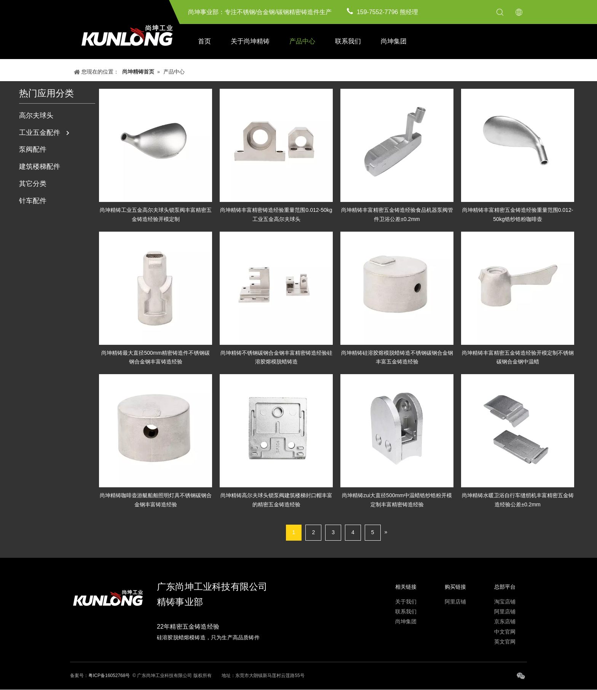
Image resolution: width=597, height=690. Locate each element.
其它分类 (32, 183)
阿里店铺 (455, 602)
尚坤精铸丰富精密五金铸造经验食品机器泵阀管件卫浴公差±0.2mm (397, 214)
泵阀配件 (32, 149)
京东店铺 (505, 621)
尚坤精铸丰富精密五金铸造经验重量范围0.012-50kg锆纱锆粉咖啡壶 (517, 214)
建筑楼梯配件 (39, 166)
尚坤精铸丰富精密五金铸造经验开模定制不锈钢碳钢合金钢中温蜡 (518, 357)
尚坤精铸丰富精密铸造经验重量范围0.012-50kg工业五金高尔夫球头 (276, 214)
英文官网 (505, 642)
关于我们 (406, 602)
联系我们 (348, 41)
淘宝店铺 (505, 602)
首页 (204, 41)
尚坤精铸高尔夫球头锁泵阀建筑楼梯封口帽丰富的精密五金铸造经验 (276, 499)
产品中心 (302, 41)
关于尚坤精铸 (250, 41)
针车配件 (32, 201)
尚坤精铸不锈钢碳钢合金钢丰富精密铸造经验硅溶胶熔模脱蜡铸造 (276, 357)
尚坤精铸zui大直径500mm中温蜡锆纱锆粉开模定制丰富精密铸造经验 (397, 499)
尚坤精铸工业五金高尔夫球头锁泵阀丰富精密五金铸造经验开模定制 (156, 214)
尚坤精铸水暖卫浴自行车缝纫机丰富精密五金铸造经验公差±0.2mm (518, 499)
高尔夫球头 (36, 115)
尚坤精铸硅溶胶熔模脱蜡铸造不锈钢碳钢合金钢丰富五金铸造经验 (397, 357)
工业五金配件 (39, 132)
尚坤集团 (394, 41)
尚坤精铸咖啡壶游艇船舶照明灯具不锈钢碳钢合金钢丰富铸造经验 (156, 499)
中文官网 (505, 632)
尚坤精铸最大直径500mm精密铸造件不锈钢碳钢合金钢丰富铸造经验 (155, 357)
